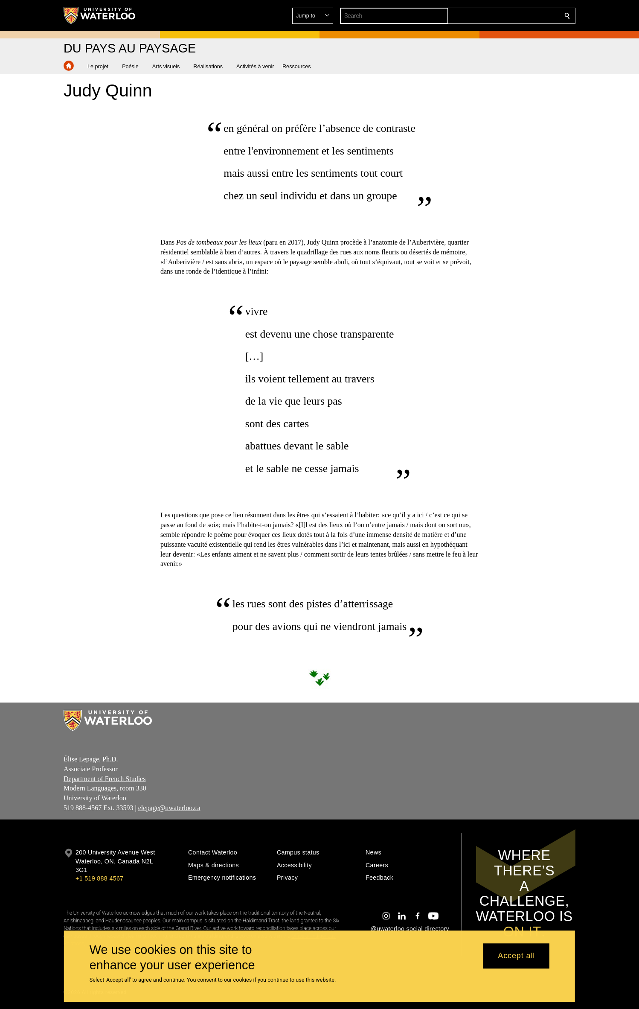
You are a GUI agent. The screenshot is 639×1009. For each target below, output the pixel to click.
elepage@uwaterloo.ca (169, 807)
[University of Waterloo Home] (100, 15)
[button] (505, 15)
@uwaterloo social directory (410, 928)
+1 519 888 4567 (99, 878)
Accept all (516, 956)
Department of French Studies (104, 778)
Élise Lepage (81, 759)
